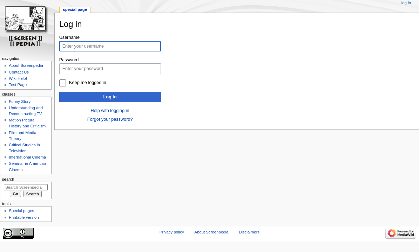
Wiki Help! (18, 78)
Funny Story (20, 101)
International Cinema (27, 157)
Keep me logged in (87, 82)
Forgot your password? (110, 119)
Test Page (18, 85)
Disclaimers (249, 232)
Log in (110, 96)
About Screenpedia (26, 65)
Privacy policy (172, 232)
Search (8, 179)
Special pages (21, 211)
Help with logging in (110, 110)
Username (69, 37)
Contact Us (19, 72)
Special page (75, 9)
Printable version (24, 217)
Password (69, 59)
